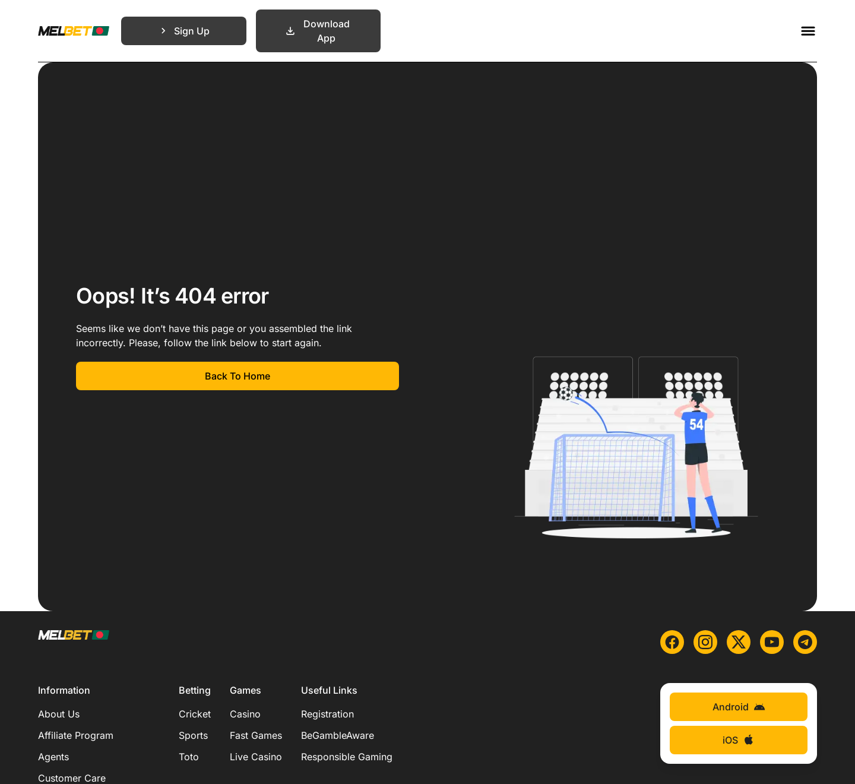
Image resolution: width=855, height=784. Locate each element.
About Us (59, 714)
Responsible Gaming (346, 757)
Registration (327, 714)
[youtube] (772, 642)
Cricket (195, 714)
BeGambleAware (337, 735)
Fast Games (256, 735)
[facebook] (672, 642)
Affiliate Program (75, 735)
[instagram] (705, 642)
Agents (53, 757)
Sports (193, 735)
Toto (189, 757)
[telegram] (805, 642)
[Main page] (73, 31)
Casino (245, 714)
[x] (738, 642)
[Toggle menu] (808, 31)
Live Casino (256, 757)
